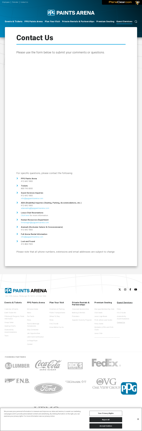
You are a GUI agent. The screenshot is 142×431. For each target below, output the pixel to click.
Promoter (15, 2)
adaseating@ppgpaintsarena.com (35, 208)
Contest (30, 344)
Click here (25, 215)
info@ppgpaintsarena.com (32, 198)
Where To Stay (54, 316)
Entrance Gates (32, 309)
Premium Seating (105, 21)
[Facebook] (130, 289)
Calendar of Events (11, 309)
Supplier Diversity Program (82, 320)
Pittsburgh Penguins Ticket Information (14, 317)
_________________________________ (104, 337)
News (29, 313)
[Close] (138, 419)
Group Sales (9, 322)
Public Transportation (57, 313)
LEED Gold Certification (35, 337)
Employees (6, 2)
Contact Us (24, 2)
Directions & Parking (56, 309)
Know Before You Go (56, 327)
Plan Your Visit (52, 21)
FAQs (29, 320)
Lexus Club (98, 333)
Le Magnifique (32, 340)
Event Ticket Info (10, 313)
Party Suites (98, 324)
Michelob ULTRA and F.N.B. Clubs (104, 328)
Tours (6, 336)
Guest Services (124, 21)
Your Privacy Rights (105, 413)
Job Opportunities (33, 333)
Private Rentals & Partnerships (78, 21)
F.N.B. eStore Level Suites (103, 320)
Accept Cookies (106, 426)
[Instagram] (125, 289)
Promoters (75, 316)
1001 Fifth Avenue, (19, 296)
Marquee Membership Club (104, 309)
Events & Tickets (13, 21)
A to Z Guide (53, 324)
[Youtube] (135, 289)
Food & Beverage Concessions (33, 325)
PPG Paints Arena (34, 21)
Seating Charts (10, 326)
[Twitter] (119, 289)
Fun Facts (30, 316)
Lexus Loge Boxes (100, 316)
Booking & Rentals (78, 313)
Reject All (106, 420)
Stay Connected (32, 330)
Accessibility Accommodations (11, 331)
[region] (71, 419)
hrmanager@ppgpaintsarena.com (35, 222)
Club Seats (98, 313)
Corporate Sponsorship (80, 309)
